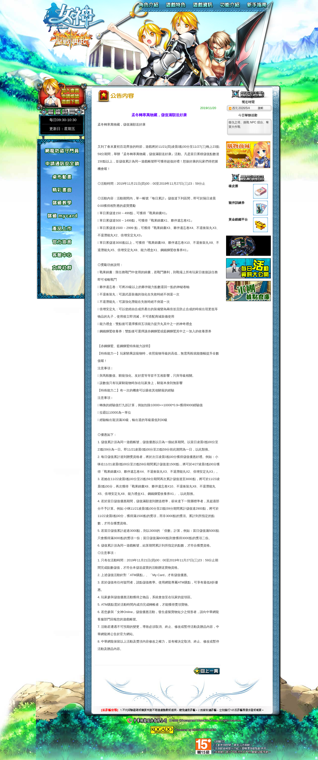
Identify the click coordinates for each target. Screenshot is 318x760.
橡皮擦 (233, 186)
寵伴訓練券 (237, 203)
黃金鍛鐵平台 (238, 219)
